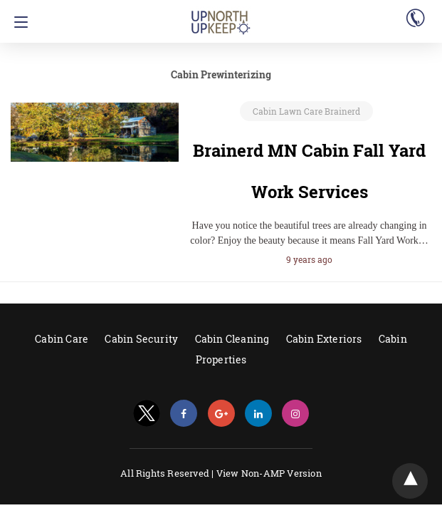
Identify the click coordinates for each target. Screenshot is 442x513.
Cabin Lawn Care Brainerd (306, 111)
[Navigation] (17, 22)
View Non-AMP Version (269, 473)
